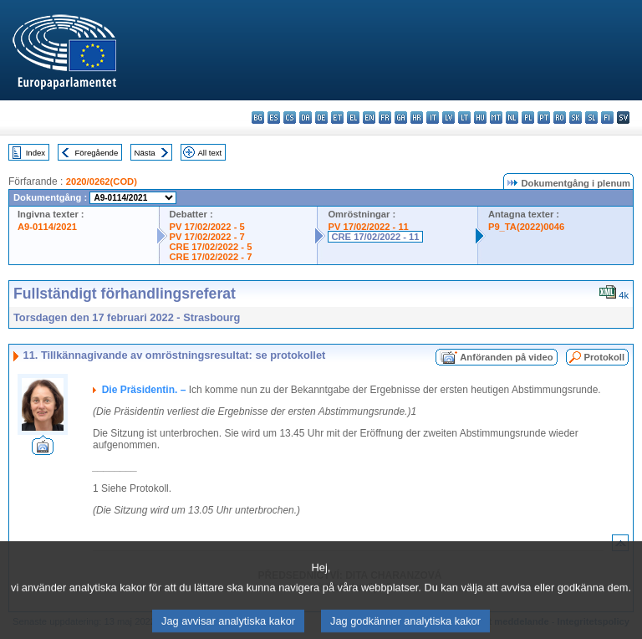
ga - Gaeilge (401, 117)
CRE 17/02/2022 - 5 (211, 247)
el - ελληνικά (353, 117)
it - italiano (432, 117)
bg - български (258, 117)
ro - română (559, 117)
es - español (274, 117)
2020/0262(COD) (101, 181)
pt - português (544, 117)
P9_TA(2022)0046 (526, 227)
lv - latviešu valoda (448, 117)
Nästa (145, 152)
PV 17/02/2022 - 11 (368, 227)
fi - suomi (607, 117)
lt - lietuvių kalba (464, 117)
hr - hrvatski (416, 117)
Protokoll (604, 357)
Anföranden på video (506, 357)
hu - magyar (480, 117)
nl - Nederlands (512, 117)
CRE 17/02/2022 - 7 (211, 257)
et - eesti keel (337, 117)
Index (35, 152)
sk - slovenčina (575, 117)
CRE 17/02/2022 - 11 (375, 237)
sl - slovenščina (591, 117)
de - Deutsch (321, 117)
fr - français (385, 117)
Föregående (97, 152)
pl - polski (528, 117)
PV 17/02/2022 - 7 (207, 237)
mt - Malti (496, 117)
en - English (369, 117)
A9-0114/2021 (47, 227)
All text (209, 152)
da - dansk (305, 117)
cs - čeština (289, 117)
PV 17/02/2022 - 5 (207, 227)
